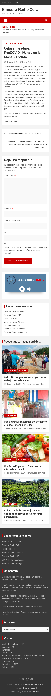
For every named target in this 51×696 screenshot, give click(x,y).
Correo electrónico (13, 220)
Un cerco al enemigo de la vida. (29, 607)
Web (6, 232)
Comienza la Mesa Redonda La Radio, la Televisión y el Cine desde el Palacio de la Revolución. (25, 145)
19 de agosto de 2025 (13, 384)
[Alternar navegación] (5, 20)
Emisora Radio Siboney (14, 322)
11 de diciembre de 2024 (14, 473)
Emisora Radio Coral (20, 9)
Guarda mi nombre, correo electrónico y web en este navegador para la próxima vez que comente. (25, 250)
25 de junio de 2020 (12, 62)
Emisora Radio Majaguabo (15, 332)
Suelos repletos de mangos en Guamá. (24, 133)
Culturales (10, 460)
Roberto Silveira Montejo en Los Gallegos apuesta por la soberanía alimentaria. (23, 513)
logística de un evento (12, 585)
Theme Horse (29, 688)
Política (8, 44)
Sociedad (18, 44)
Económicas (10, 371)
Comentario (10, 175)
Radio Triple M (10, 318)
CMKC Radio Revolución (15, 329)
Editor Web (27, 62)
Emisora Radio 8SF (12, 325)
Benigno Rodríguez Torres (35, 384)
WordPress (34, 691)
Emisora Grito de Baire (14, 311)
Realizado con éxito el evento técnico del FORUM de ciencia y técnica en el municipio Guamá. (25, 588)
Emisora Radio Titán (13, 315)
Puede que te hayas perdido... (22, 341)
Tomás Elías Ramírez (36, 473)
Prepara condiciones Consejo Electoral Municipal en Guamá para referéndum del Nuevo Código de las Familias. (23, 599)
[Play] (22, 289)
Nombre (8, 208)
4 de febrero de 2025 (13, 428)
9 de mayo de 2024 (12, 520)
